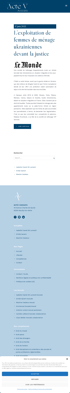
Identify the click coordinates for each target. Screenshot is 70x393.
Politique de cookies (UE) (25, 282)
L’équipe (19, 255)
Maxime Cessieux (22, 174)
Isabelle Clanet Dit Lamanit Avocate (29, 295)
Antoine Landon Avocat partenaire (28, 310)
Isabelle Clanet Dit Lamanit (26, 167)
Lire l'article (22, 127)
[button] (67, 359)
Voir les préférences (35, 385)
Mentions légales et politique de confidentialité (40, 389)
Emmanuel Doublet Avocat (26, 306)
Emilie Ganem (21, 171)
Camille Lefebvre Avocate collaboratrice (31, 314)
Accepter (35, 374)
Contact (19, 263)
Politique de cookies (22, 389)
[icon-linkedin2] (20, 217)
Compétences (21, 259)
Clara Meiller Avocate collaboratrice (29, 318)
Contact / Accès (22, 274)
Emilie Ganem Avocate (24, 299)
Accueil (19, 251)
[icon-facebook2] (15, 217)
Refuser (35, 379)
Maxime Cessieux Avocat (25, 302)
